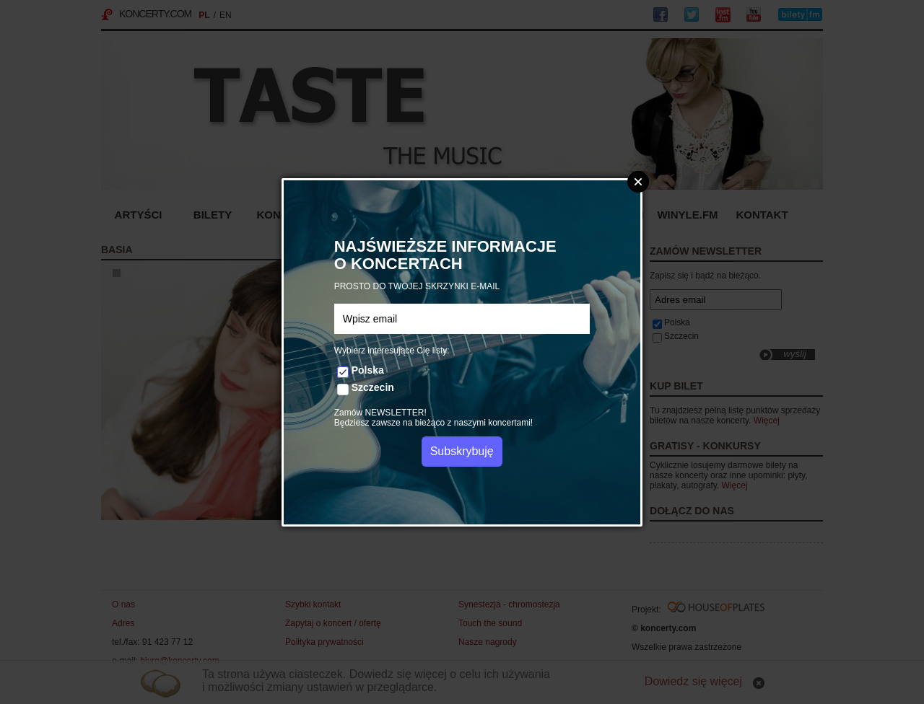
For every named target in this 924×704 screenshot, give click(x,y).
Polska (368, 370)
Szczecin (373, 387)
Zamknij (638, 182)
